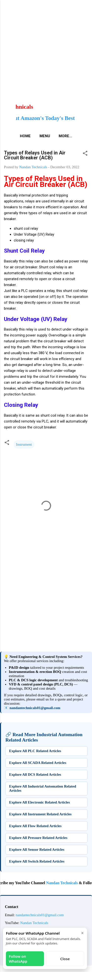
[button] (85, 154)
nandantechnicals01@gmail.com (35, 708)
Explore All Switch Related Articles (37, 861)
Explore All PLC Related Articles (35, 751)
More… (65, 136)
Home (25, 136)
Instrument (24, 444)
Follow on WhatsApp (18, 959)
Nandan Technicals (64, 883)
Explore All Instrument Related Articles (40, 814)
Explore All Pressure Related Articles (38, 838)
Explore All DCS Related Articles (35, 774)
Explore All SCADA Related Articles (37, 763)
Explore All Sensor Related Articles (36, 849)
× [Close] (82, 933)
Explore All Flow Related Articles (35, 826)
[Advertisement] (46, 46)
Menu (44, 136)
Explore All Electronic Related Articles (39, 802)
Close (65, 958)
